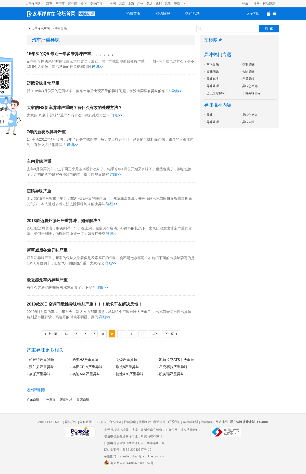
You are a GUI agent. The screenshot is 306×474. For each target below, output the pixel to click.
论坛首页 (66, 13)
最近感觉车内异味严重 (47, 280)
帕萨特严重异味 (41, 360)
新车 (49, 3)
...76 (154, 334)
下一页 (169, 334)
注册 (256, 3)
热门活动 (192, 14)
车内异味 (213, 64)
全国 (113, 3)
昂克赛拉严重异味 (173, 367)
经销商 (72, 3)
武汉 (168, 3)
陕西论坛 (83, 400)
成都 (159, 3)
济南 (177, 3)
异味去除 (248, 122)
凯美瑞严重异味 (171, 374)
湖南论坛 (66, 400)
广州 (140, 3)
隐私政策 (86, 422)
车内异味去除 (251, 93)
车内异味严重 (39, 161)
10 (121, 334)
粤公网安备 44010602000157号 (129, 462)
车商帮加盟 (190, 422)
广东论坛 (33, 400)
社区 (84, 3)
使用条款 (145, 422)
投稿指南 (130, 422)
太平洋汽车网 (40, 28)
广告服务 (100, 422)
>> (185, 3)
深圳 (149, 3)
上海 (131, 3)
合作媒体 (115, 422)
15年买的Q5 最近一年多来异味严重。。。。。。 (71, 54)
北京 (122, 3)
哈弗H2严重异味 (85, 360)
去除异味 (248, 72)
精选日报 (163, 14)
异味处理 (213, 86)
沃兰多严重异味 (41, 367)
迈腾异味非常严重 (43, 83)
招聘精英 (207, 422)
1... (67, 334)
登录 (245, 3)
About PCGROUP (50, 422)
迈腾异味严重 (39, 191)
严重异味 (248, 79)
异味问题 (213, 72)
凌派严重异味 (39, 374)
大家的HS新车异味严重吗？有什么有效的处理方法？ (74, 107)
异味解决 (213, 79)
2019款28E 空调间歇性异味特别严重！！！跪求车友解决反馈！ (84, 304)
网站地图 (221, 422)
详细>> (97, 67)
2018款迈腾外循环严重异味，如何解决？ (64, 220)
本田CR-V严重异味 (87, 367)
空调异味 (248, 64)
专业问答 (96, 3)
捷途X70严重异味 (130, 374)
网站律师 (159, 422)
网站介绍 (71, 422)
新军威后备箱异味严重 (47, 250)
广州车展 (49, 400)
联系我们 (174, 422)
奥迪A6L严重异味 (86, 374)
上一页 (52, 334)
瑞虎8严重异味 (127, 367)
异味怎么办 (250, 86)
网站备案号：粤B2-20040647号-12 (127, 450)
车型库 (60, 3)
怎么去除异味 (216, 93)
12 (142, 334)
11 (132, 334)
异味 (210, 115)
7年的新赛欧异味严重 (46, 132)
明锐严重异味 (126, 360)
